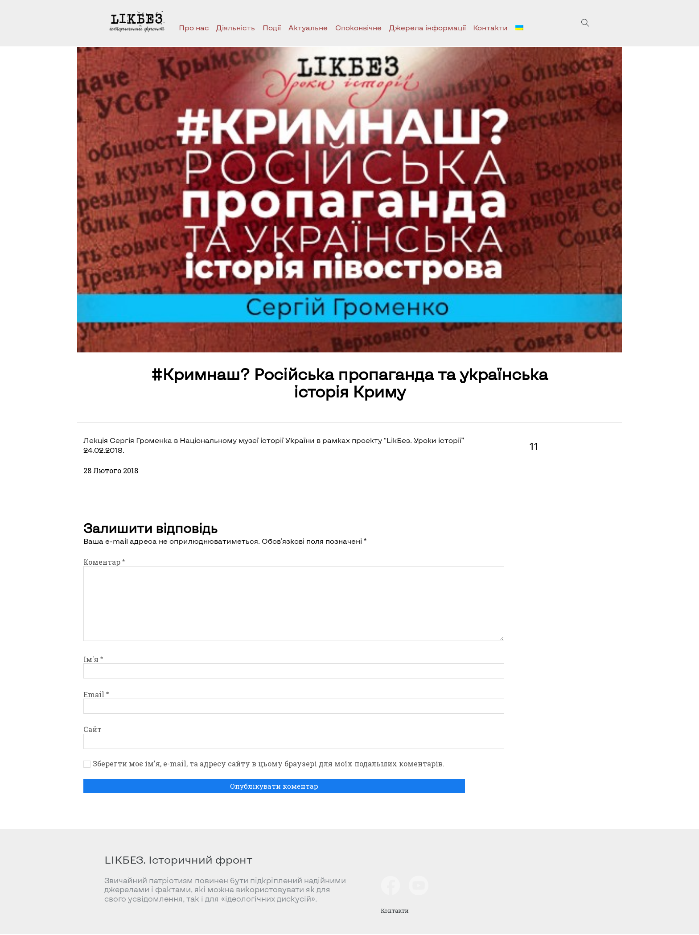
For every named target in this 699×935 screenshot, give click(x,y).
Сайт (92, 729)
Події (272, 27)
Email (96, 694)
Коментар (104, 562)
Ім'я (93, 659)
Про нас (194, 27)
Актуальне (308, 27)
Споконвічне (358, 27)
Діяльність (235, 27)
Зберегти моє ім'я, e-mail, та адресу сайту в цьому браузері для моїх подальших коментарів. (268, 764)
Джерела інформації (427, 27)
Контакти (490, 27)
